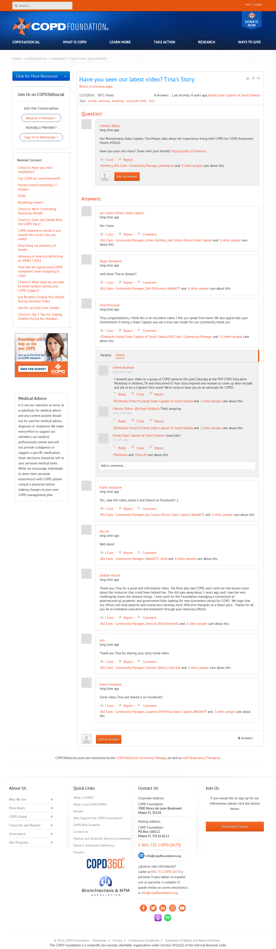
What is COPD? (83, 798)
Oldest (120, 355)
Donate (252, 20)
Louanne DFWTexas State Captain (168, 712)
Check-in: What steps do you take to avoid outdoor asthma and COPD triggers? (41, 286)
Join (248, 4)
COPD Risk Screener (86, 825)
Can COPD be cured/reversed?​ (39, 178)
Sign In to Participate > (41, 137)
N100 (22, 196)
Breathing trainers (30, 202)
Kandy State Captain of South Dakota (234, 95)
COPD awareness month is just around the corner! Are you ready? (39, 234)
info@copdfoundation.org (159, 893)
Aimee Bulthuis (156, 240)
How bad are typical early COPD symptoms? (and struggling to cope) (40, 271)
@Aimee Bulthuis (147, 408)
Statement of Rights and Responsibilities (192, 940)
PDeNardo (107, 337)
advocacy (104, 101)
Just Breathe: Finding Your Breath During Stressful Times (41, 299)
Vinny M (134, 401)
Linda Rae (174, 668)
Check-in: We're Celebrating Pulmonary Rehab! (37, 211)
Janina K (151, 624)
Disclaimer (100, 940)
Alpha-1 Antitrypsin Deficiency (94, 845)
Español (78, 852)
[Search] (42, 5)
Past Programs (18, 842)
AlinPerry (106, 166)
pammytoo (166, 166)
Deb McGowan (155, 288)
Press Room (17, 808)
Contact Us (80, 832)
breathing (118, 101)
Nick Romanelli (168, 624)
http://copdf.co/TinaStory (188, 151)
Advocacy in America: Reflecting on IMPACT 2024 (40, 258)
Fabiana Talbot (110, 126)
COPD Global (18, 817)
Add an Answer (126, 176)
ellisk (163, 559)
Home (16, 59)
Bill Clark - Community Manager (136, 166)
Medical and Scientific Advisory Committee (102, 838)
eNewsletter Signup (235, 826)
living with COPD (136, 101)
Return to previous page (96, 86)
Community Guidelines (144, 940)
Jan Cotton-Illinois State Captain (190, 240)
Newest (106, 355)
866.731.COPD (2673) (166, 872)
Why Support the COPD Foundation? (98, 818)
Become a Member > (41, 118)
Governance (17, 834)
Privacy (117, 940)
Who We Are (17, 799)
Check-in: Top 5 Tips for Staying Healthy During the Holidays (40, 316)
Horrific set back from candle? (39, 308)
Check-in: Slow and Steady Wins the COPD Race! (40, 222)
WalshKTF (173, 288)
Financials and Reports (24, 825)
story (151, 101)
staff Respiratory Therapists (201, 758)
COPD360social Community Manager (141, 758)
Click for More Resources (37, 76)
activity (92, 101)
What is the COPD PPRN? (90, 804)
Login (258, 4)
